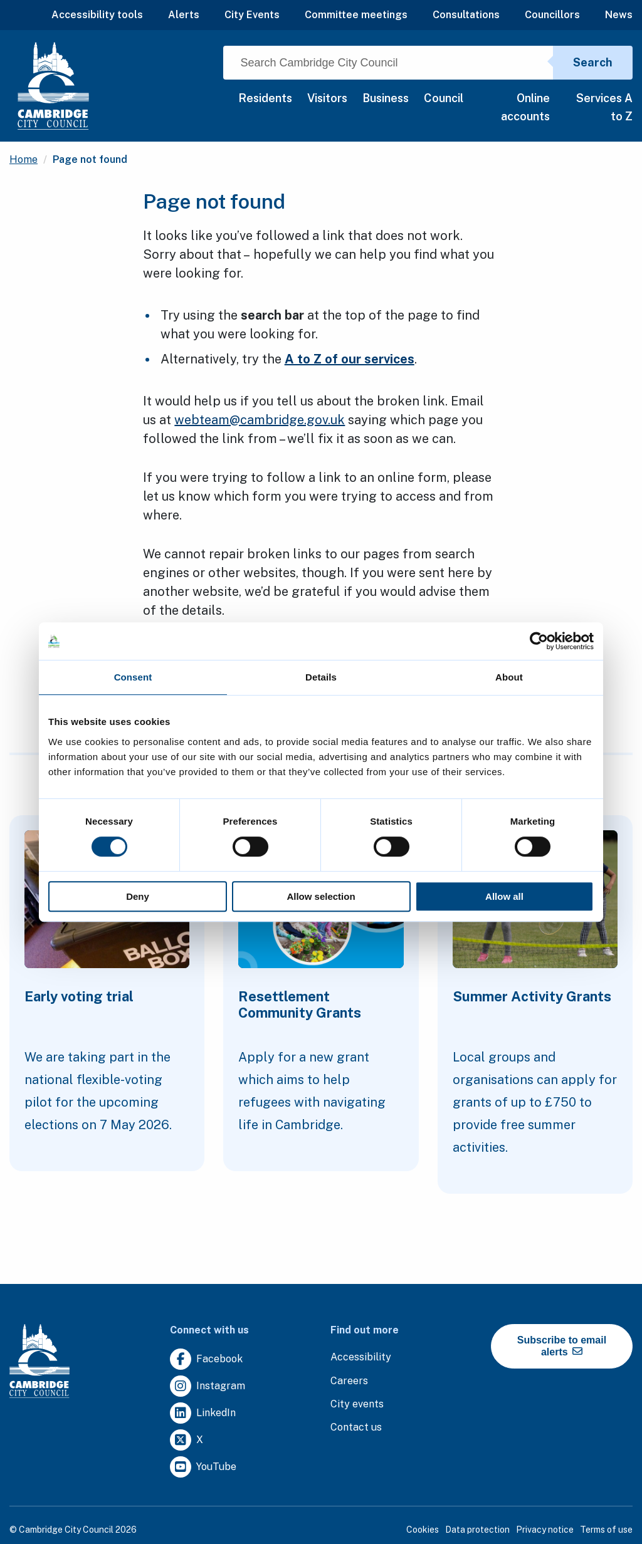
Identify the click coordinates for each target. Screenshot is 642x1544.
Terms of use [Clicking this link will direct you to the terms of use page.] (606, 1530)
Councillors (552, 15)
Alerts (183, 15)
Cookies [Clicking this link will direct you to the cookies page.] (422, 1530)
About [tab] (509, 677)
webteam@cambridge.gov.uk (259, 419)
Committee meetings (356, 15)
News (619, 15)
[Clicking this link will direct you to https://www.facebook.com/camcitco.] (206, 1359)
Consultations (466, 15)
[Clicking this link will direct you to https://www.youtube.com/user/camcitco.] (203, 1467)
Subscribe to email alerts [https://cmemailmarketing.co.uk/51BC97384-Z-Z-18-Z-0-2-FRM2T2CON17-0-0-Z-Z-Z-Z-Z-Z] (561, 1346)
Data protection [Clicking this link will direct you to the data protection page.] (477, 1530)
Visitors (327, 98)
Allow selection (321, 896)
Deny (137, 896)
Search (593, 62)
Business (385, 98)
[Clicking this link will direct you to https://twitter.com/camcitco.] (186, 1440)
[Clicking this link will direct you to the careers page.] (349, 1381)
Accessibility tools (97, 15)
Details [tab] (321, 677)
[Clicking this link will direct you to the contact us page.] (356, 1428)
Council (443, 98)
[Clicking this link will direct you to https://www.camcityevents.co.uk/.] (357, 1404)
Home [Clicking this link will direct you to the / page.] (23, 159)
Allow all (504, 896)
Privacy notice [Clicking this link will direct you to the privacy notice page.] (545, 1530)
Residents (265, 98)
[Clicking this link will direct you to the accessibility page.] (360, 1357)
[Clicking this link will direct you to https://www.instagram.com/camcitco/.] (207, 1386)
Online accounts (525, 107)
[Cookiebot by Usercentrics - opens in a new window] (539, 641)
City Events (252, 15)
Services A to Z (604, 107)
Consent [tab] (133, 677)
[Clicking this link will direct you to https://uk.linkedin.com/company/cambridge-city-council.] (203, 1413)
